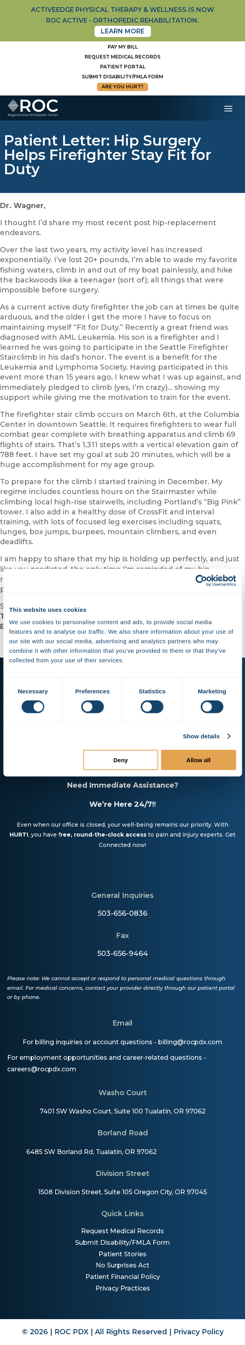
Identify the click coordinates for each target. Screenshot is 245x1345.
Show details (201, 735)
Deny (121, 760)
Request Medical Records (122, 57)
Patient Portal (122, 67)
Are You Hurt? (122, 87)
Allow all (198, 760)
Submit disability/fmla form (122, 77)
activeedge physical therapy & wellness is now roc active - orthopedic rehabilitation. (122, 15)
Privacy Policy (199, 1331)
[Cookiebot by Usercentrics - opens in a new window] (201, 580)
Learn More (123, 31)
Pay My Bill (123, 47)
